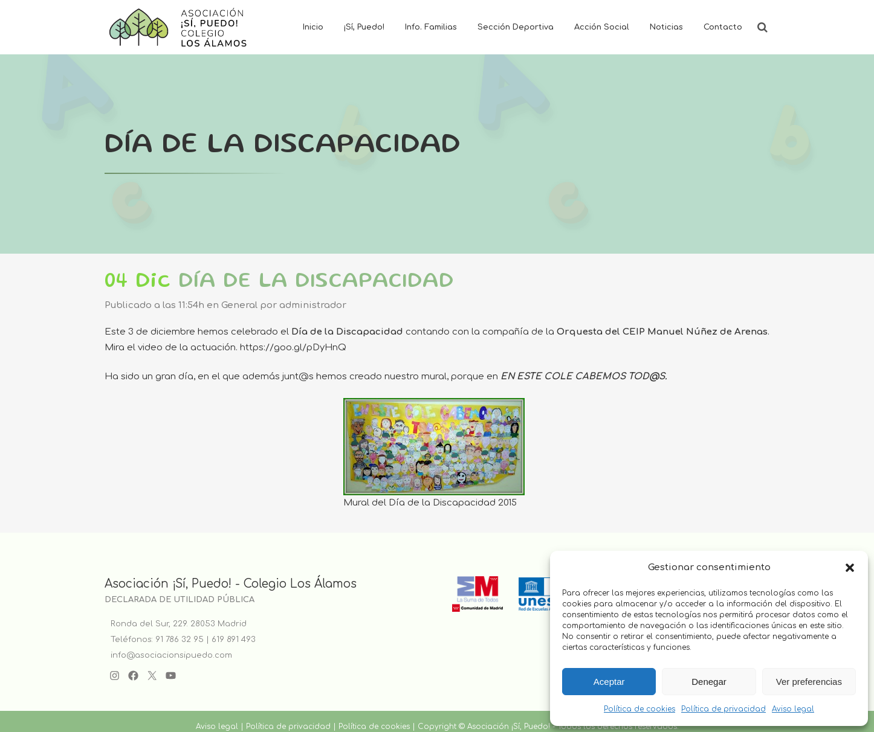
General (239, 305)
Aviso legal (793, 709)
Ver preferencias (809, 681)
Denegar (709, 681)
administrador (312, 305)
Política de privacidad (723, 709)
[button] (850, 568)
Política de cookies (639, 709)
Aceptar (609, 681)
